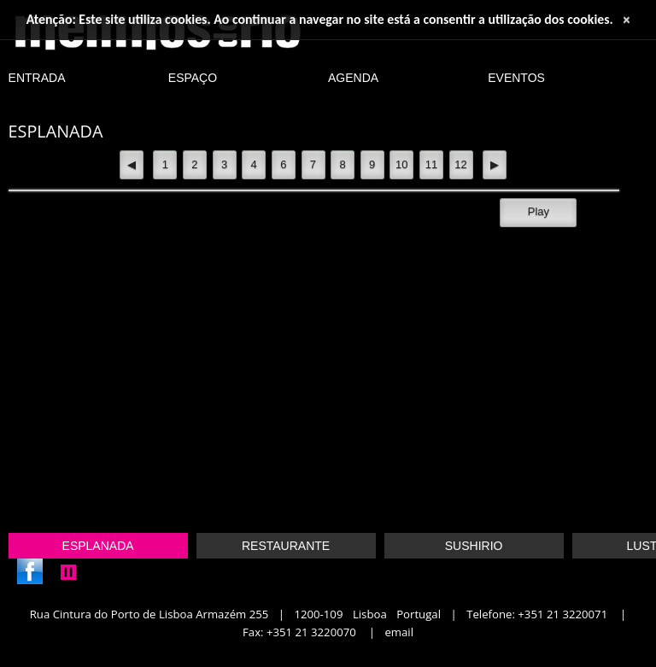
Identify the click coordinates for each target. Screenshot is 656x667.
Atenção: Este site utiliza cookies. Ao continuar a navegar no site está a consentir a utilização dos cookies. (319, 19)
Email (398, 632)
